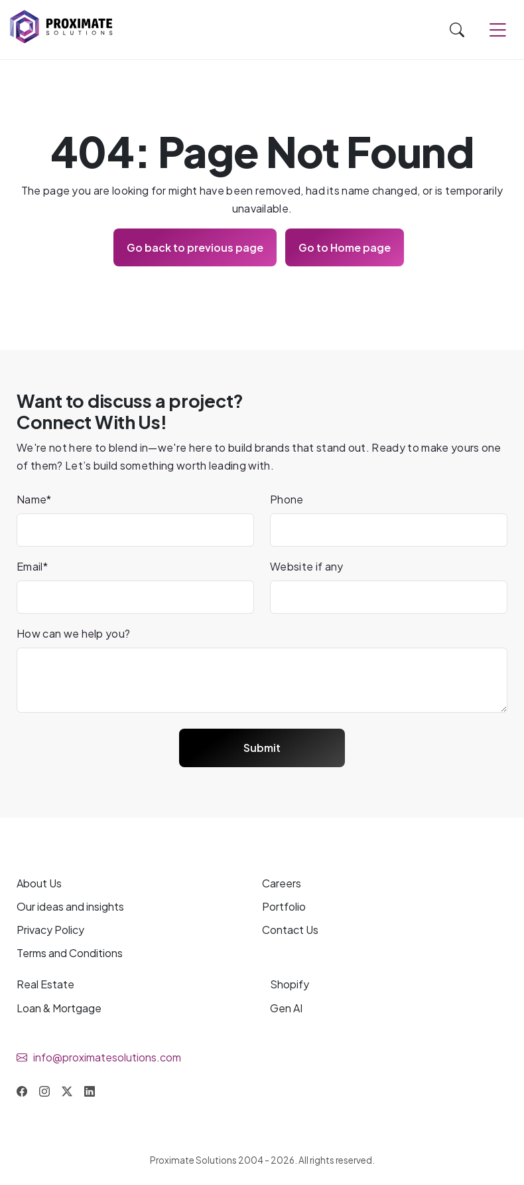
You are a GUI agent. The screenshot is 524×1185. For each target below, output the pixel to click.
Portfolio (284, 906)
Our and (70, 906)
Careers (281, 883)
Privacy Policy (50, 930)
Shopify (289, 984)
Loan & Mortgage (59, 1008)
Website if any (306, 566)
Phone (287, 499)
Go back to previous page (195, 247)
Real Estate (45, 984)
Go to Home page (344, 247)
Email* (32, 566)
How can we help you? (73, 633)
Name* (34, 499)
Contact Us (290, 930)
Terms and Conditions (70, 953)
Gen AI (286, 1008)
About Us (39, 883)
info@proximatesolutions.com (107, 1057)
